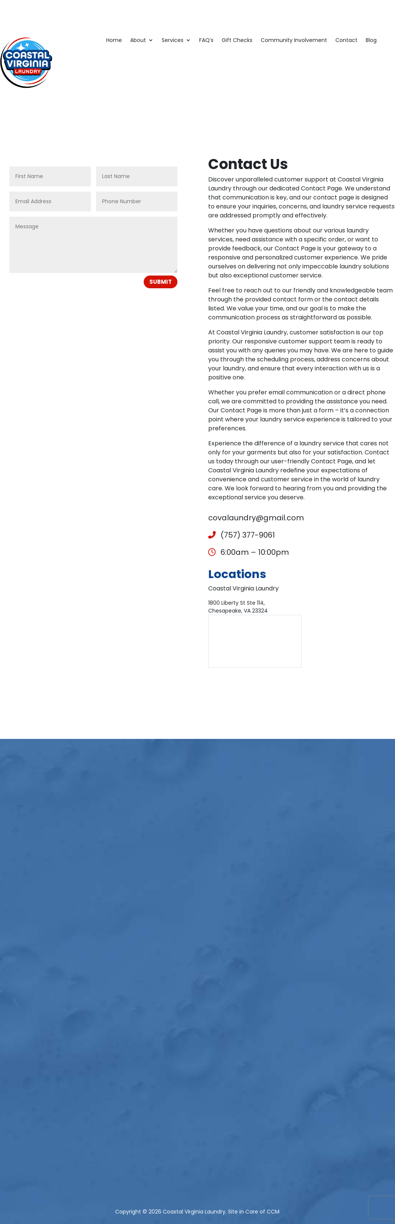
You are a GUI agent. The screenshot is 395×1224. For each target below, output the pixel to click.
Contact (346, 40)
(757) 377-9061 (241, 535)
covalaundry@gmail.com (256, 517)
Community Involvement (294, 40)
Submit (160, 282)
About (138, 40)
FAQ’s (206, 40)
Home (114, 40)
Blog (371, 40)
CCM (273, 1211)
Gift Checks (237, 40)
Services (172, 40)
